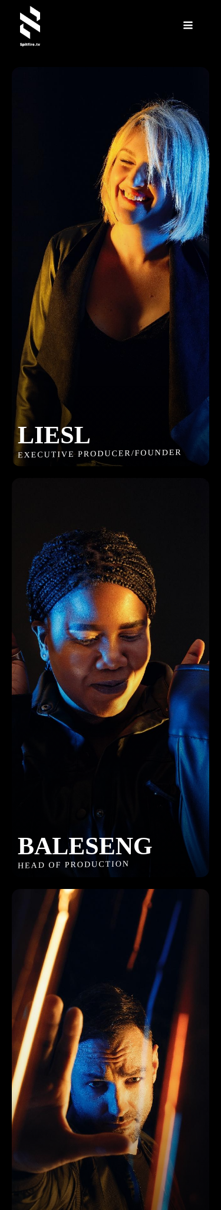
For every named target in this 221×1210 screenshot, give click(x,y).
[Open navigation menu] (188, 26)
